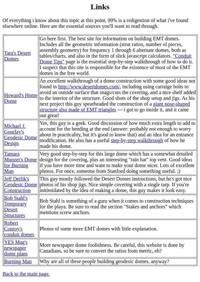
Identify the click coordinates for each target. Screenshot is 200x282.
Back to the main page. (26, 274)
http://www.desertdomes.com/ (89, 86)
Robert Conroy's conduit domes (19, 228)
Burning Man (18, 261)
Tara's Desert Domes (17, 55)
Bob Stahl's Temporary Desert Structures (16, 206)
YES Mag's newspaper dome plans (16, 247)
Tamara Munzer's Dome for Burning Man (20, 162)
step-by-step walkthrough (137, 140)
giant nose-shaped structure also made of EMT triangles (114, 106)
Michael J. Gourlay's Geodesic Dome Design (20, 134)
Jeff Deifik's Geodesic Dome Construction (20, 184)
